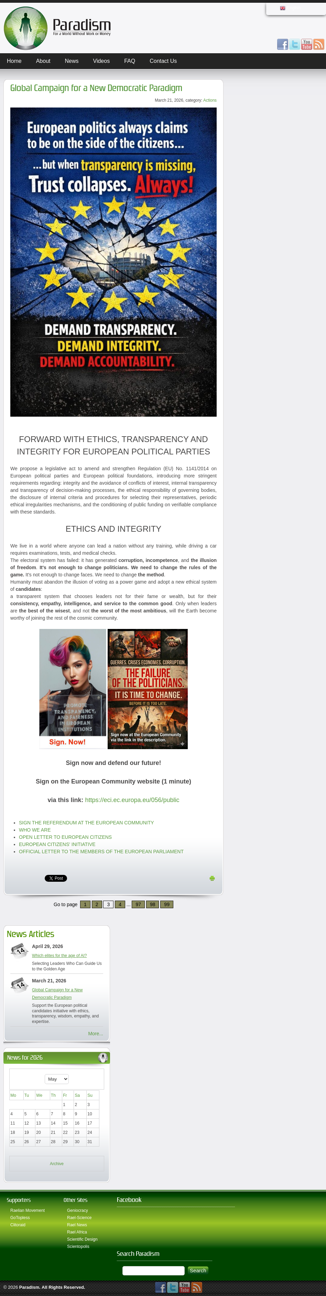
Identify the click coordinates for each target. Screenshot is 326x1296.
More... (95, 1033)
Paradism (29, 1287)
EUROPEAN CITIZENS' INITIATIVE (57, 844)
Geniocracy (77, 1210)
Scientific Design (82, 1239)
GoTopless (20, 1217)
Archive (57, 1163)
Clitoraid (17, 1224)
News (72, 61)
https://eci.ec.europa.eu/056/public (132, 800)
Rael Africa (77, 1232)
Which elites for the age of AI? (59, 955)
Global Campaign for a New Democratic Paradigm (96, 88)
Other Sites (75, 1200)
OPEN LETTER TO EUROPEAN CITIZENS (65, 837)
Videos (101, 61)
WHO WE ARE (35, 830)
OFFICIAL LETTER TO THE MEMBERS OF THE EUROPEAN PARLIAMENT (101, 851)
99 (167, 904)
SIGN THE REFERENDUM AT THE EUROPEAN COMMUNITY (86, 822)
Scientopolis (78, 1246)
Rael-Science (79, 1217)
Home (14, 61)
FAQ (129, 61)
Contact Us (163, 61)
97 (138, 904)
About (43, 61)
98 (152, 904)
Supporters (19, 1200)
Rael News (77, 1224)
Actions (210, 100)
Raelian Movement (27, 1210)
